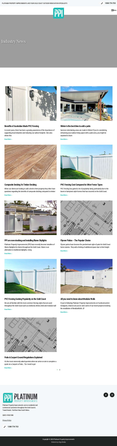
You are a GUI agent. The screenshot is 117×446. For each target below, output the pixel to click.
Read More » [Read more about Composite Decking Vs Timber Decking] (8, 195)
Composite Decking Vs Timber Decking (20, 184)
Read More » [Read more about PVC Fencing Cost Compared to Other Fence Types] (64, 195)
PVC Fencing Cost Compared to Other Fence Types (81, 184)
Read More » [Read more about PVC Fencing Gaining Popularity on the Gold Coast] (8, 309)
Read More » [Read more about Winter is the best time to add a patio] (64, 139)
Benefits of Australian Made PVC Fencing (21, 126)
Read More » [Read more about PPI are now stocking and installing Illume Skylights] (8, 253)
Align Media (62, 442)
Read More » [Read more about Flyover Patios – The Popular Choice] (64, 251)
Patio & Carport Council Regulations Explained (23, 357)
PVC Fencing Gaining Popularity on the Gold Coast (25, 299)
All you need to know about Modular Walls (77, 299)
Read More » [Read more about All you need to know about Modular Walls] (64, 312)
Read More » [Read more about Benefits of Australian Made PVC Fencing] (8, 139)
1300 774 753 (110, 3)
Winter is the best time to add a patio (75, 126)
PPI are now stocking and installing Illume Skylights (25, 240)
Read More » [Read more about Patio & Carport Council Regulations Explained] (8, 368)
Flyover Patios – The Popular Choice (75, 240)
